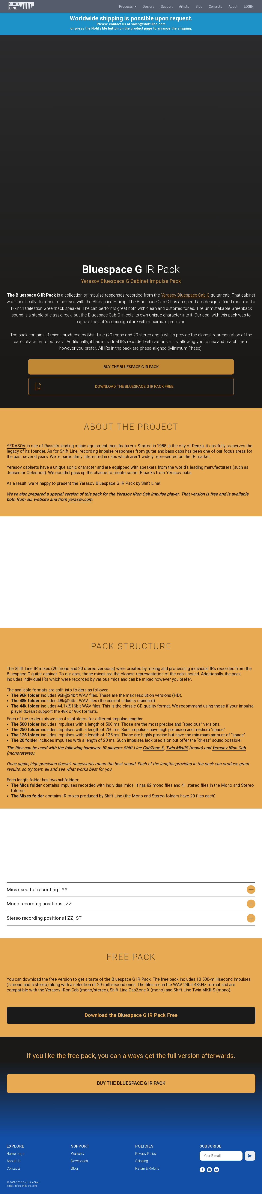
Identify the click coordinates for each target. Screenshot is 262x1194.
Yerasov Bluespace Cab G (185, 295)
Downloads (79, 1161)
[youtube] (216, 1169)
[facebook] (202, 1169)
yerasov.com (80, 499)
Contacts (215, 6)
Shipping (141, 1161)
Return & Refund (147, 1168)
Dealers (148, 6)
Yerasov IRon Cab (229, 747)
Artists (184, 6)
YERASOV (16, 445)
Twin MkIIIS (177, 747)
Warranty (77, 1154)
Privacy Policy (146, 1154)
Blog (199, 6)
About (233, 6)
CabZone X (153, 747)
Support (167, 6)
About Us (13, 1161)
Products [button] (126, 6)
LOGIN (248, 6)
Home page (15, 1154)
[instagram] (209, 1169)
